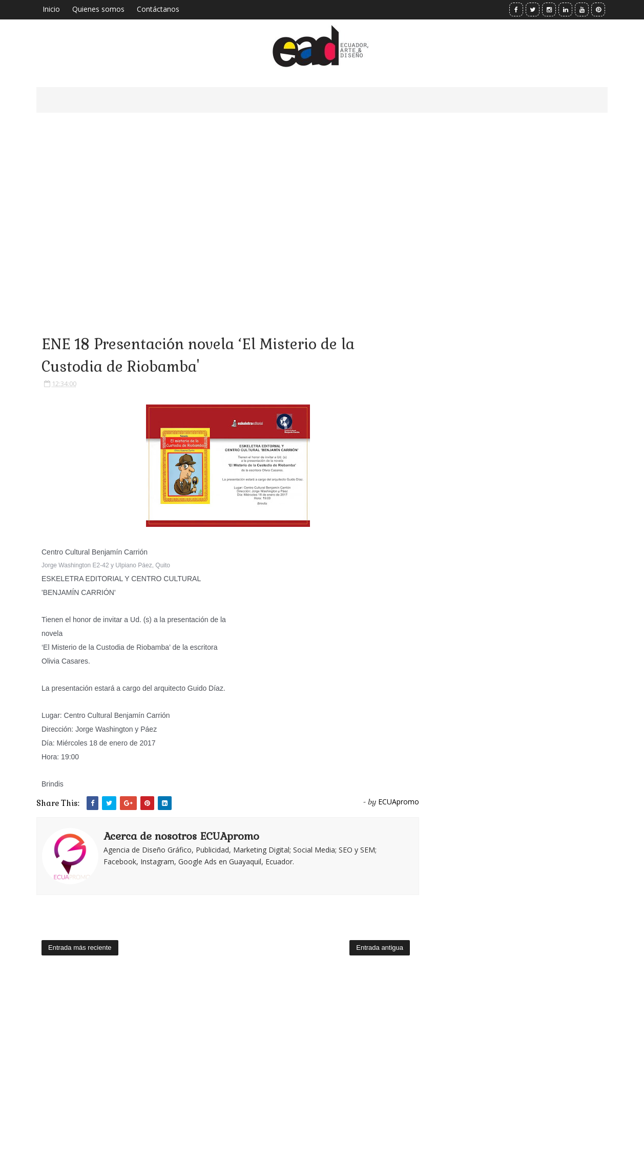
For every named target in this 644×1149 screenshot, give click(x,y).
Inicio (51, 9)
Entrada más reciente (80, 947)
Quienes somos (98, 9)
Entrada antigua (379, 947)
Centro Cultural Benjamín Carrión (94, 552)
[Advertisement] (227, 210)
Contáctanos (158, 9)
